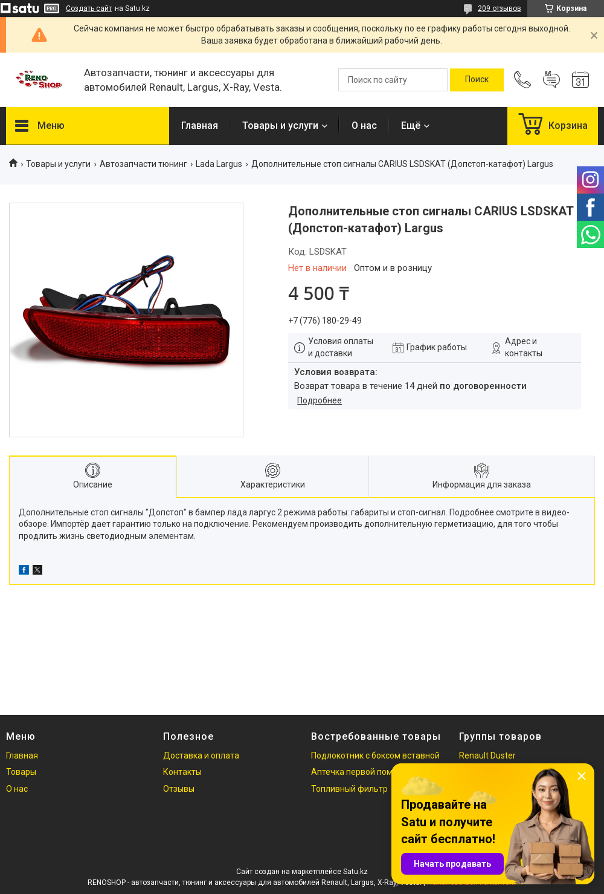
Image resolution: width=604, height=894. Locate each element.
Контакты (182, 772)
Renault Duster (487, 755)
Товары (21, 772)
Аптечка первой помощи (360, 772)
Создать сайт (89, 8)
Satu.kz (355, 871)
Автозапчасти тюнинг (143, 164)
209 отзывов (499, 8)
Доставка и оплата (201, 755)
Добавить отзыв (551, 80)
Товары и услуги (280, 125)
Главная (199, 125)
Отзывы (178, 789)
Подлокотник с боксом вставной (375, 755)
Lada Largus (219, 164)
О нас (364, 125)
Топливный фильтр (349, 789)
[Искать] (477, 79)
